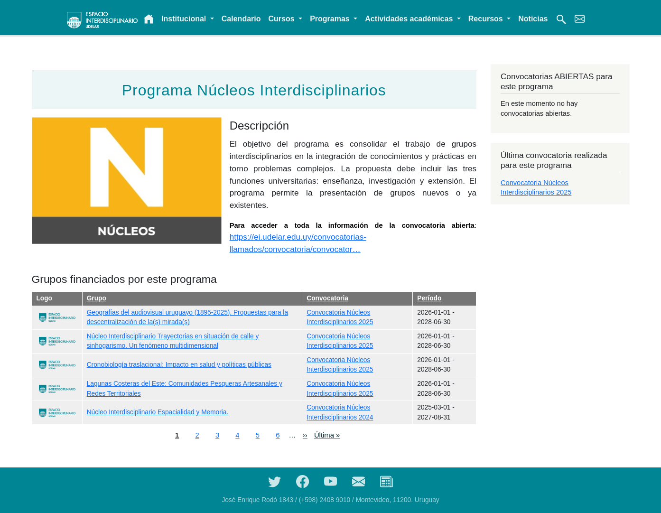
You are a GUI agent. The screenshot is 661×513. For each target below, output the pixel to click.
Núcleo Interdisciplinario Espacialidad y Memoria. (158, 412)
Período (429, 298)
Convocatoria (327, 298)
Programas (331, 19)
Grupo (96, 298)
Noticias (533, 19)
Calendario (241, 19)
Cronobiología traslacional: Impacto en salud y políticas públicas (179, 364)
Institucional (184, 19)
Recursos (486, 19)
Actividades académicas (410, 19)
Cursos (283, 19)
